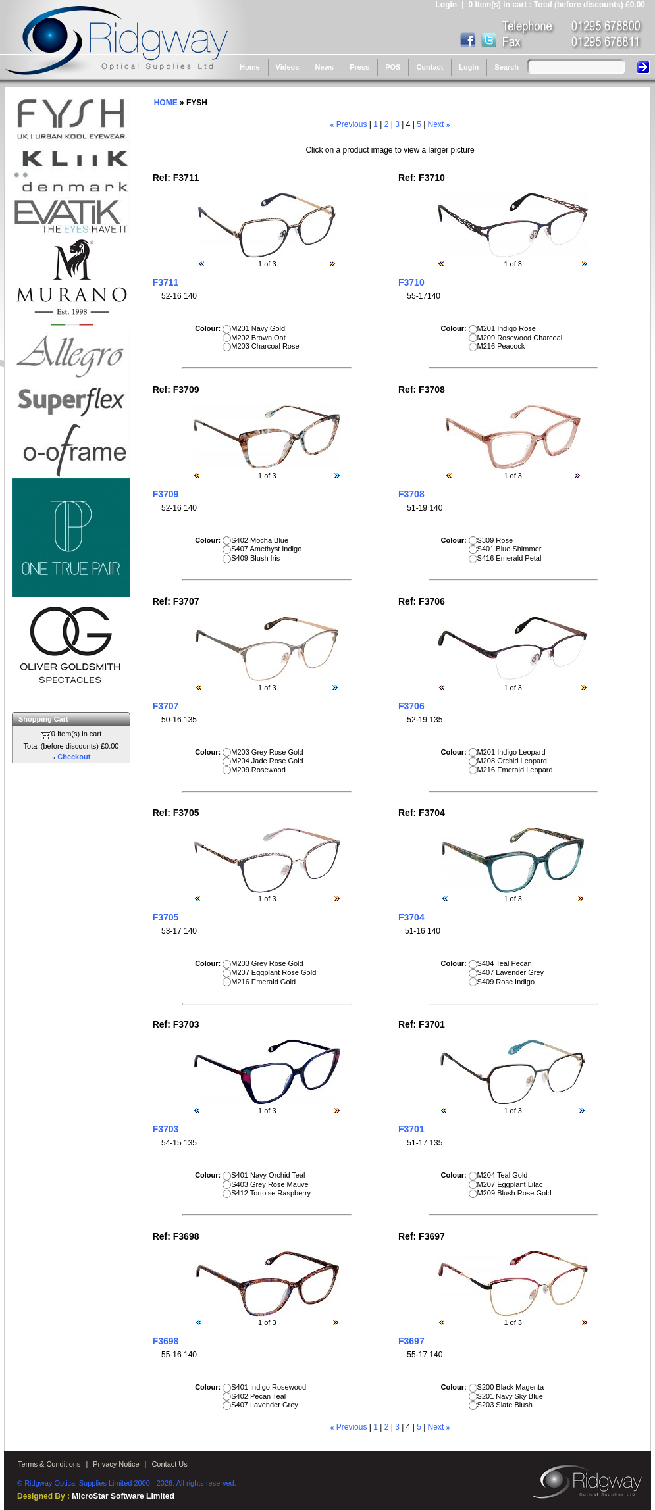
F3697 (411, 1341)
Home (250, 67)
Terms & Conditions (49, 1464)
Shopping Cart (43, 719)
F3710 (411, 282)
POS (392, 67)
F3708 (411, 494)
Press (359, 67)
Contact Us (169, 1464)
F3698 (166, 1341)
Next (436, 124)
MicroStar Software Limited (123, 1496)
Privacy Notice (116, 1464)
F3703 (166, 1129)
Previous (351, 124)
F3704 (411, 917)
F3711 (166, 282)
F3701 (411, 1129)
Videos (288, 67)
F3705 (166, 917)
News (324, 67)
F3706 (411, 706)
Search (506, 67)
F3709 (166, 494)
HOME (166, 102)
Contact (429, 67)
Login (469, 67)
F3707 (166, 706)
